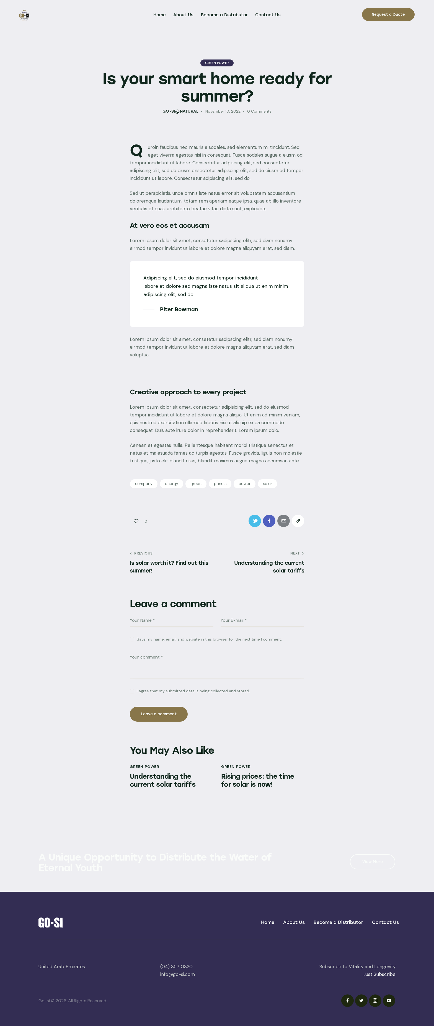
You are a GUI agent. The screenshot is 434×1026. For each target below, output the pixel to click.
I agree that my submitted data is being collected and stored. (193, 690)
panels (220, 484)
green (196, 484)
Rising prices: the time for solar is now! (257, 780)
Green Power (217, 63)
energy (171, 484)
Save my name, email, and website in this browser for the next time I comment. (209, 639)
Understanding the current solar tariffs (162, 780)
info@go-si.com (177, 974)
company (144, 484)
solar (267, 484)
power (244, 484)
